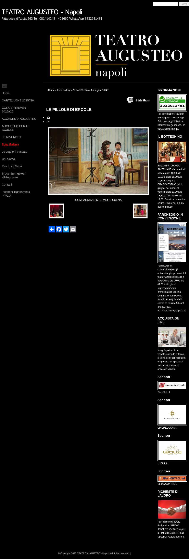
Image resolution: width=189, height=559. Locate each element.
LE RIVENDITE (12, 137)
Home (6, 93)
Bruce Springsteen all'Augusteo (14, 175)
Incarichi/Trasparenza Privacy (16, 193)
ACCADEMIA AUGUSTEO (19, 118)
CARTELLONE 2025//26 (18, 100)
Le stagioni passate (14, 151)
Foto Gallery (10, 144)
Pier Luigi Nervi (12, 166)
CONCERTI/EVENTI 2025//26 (15, 109)
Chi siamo (8, 159)
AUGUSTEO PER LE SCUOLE (16, 127)
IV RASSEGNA (81, 90)
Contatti (7, 184)
